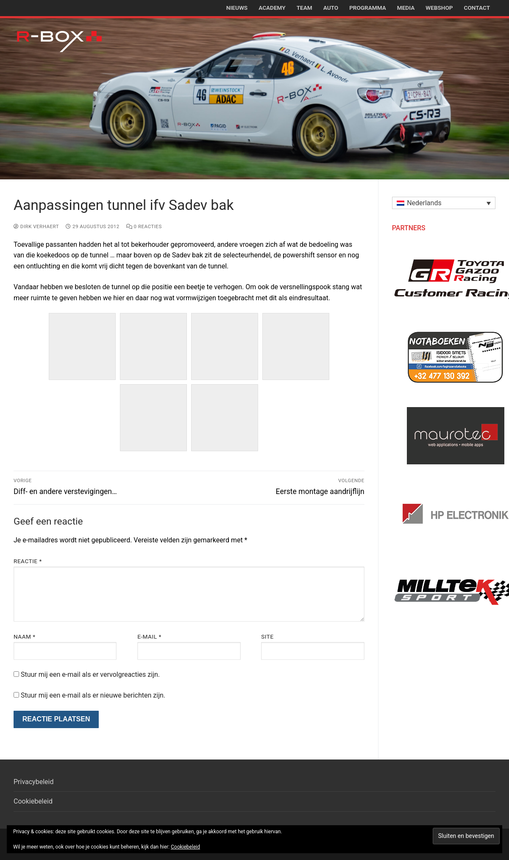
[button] (443, 203)
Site (267, 636)
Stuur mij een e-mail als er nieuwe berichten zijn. (93, 695)
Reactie (28, 561)
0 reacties (144, 226)
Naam (25, 636)
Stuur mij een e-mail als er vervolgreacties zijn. (90, 674)
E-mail (149, 636)
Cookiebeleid (33, 801)
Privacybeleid (33, 782)
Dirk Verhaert (36, 226)
